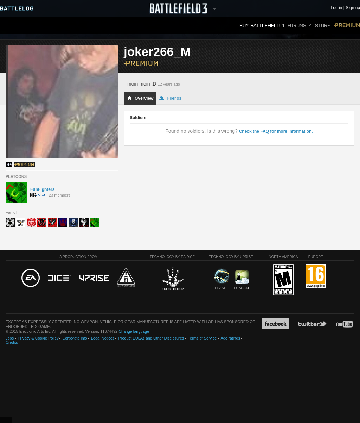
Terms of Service (202, 338)
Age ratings (230, 338)
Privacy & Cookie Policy (38, 338)
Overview (140, 98)
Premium (347, 25)
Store (322, 26)
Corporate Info (74, 338)
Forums (299, 26)
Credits (12, 342)
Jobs (10, 338)
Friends (170, 98)
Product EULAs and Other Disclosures (151, 338)
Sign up (353, 8)
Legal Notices (103, 338)
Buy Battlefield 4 (261, 26)
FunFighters (42, 189)
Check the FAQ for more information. (276, 131)
